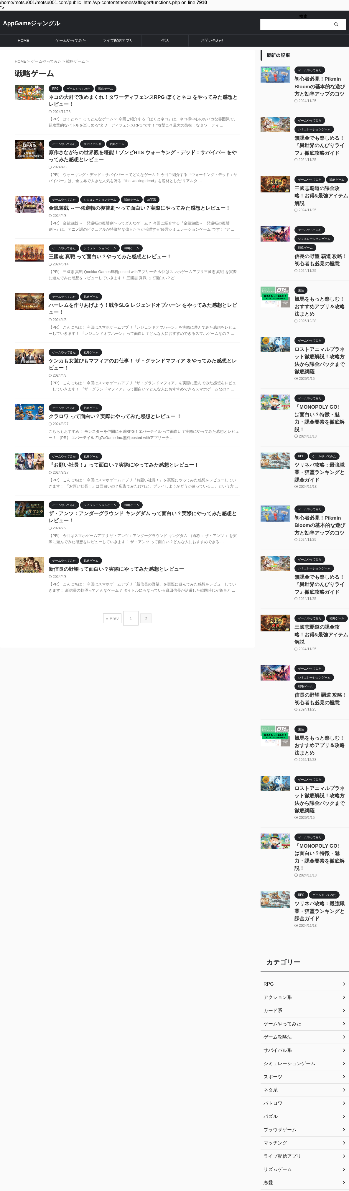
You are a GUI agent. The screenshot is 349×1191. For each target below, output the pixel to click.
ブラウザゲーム (278, 1019)
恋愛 (268, 1072)
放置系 (270, 1099)
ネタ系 (270, 979)
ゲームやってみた (70, 40)
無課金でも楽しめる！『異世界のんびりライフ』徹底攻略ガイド (321, 142)
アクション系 (276, 887)
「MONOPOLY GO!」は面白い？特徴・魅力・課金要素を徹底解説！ (321, 378)
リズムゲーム (276, 1059)
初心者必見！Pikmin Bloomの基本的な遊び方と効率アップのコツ (321, 85)
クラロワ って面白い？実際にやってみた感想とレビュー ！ (111, 422)
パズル (270, 1006)
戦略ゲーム (274, 1085)
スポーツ (272, 966)
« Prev (113, 624)
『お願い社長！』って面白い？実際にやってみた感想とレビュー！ (119, 471)
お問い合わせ (212, 40)
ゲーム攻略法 (276, 926)
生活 (165, 40)
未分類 (270, 1112)
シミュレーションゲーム (286, 953)
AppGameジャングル (31, 23)
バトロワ (272, 993)
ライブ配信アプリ (118, 40)
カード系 (272, 900)
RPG (268, 873)
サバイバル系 (276, 940)
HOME (23, 40)
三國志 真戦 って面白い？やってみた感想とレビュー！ (106, 259)
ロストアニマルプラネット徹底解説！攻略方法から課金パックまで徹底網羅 (321, 330)
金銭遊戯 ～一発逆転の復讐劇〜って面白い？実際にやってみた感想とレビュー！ (134, 210)
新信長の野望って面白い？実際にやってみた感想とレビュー (112, 577)
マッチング (274, 1032)
